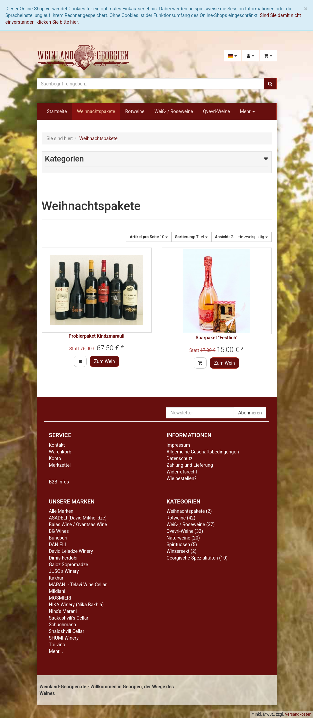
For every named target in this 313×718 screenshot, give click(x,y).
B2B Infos (59, 481)
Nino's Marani (63, 611)
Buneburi (58, 538)
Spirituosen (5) (182, 544)
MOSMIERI (60, 598)
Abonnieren (250, 412)
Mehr (247, 111)
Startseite (57, 111)
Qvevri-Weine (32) (185, 531)
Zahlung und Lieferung (190, 465)
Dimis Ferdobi (63, 558)
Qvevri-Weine (216, 111)
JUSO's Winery (64, 571)
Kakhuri (57, 578)
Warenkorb (60, 451)
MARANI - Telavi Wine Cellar (78, 584)
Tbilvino (57, 644)
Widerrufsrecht (182, 471)
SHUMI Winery (64, 638)
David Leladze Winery (71, 551)
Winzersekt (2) (182, 551)
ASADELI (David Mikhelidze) (78, 517)
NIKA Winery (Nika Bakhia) (76, 604)
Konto (55, 458)
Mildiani (57, 591)
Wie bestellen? (182, 478)
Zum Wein (104, 361)
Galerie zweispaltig (241, 237)
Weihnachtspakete (96, 111)
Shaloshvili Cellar (66, 631)
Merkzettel (60, 465)
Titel (191, 237)
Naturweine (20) (183, 538)
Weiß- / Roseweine (173, 111)
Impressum (178, 445)
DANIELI (57, 544)
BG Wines (59, 531)
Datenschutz (180, 458)
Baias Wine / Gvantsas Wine (78, 524)
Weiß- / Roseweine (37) (191, 524)
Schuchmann (62, 624)
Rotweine (135, 111)
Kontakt (57, 445)
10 (149, 237)
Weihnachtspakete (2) (189, 511)
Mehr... (56, 651)
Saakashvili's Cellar (69, 618)
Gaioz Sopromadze (68, 564)
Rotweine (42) (181, 517)
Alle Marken (61, 511)
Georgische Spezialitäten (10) (197, 558)
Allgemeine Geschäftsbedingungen (203, 451)
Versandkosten (298, 714)
